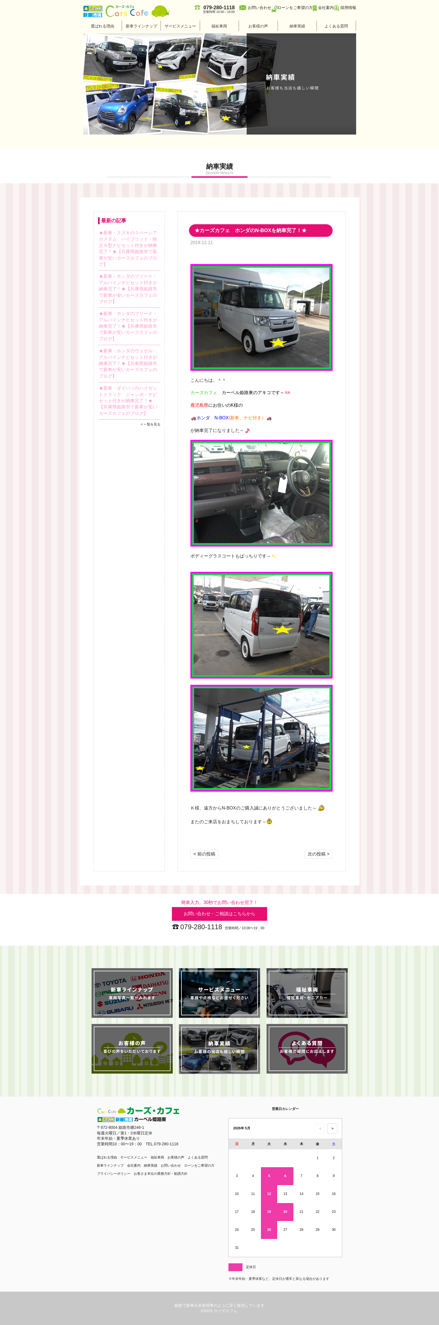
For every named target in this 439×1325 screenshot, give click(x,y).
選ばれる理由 (102, 26)
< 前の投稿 (204, 854)
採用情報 (348, 7)
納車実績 (297, 26)
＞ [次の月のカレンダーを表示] (332, 1128)
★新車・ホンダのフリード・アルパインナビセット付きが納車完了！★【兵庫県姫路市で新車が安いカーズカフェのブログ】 (128, 289)
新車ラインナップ (141, 26)
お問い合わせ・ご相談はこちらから (219, 913)
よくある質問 (336, 26)
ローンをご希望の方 (295, 7)
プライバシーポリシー (113, 1174)
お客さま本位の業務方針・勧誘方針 (161, 1174)
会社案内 (326, 7)
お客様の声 (258, 26)
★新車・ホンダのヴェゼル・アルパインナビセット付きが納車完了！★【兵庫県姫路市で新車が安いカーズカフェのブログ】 (128, 363)
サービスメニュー (180, 26)
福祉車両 (219, 26)
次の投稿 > (319, 854)
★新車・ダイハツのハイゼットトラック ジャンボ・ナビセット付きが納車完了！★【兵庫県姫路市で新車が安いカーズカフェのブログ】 (128, 401)
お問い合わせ (259, 7)
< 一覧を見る (150, 424)
